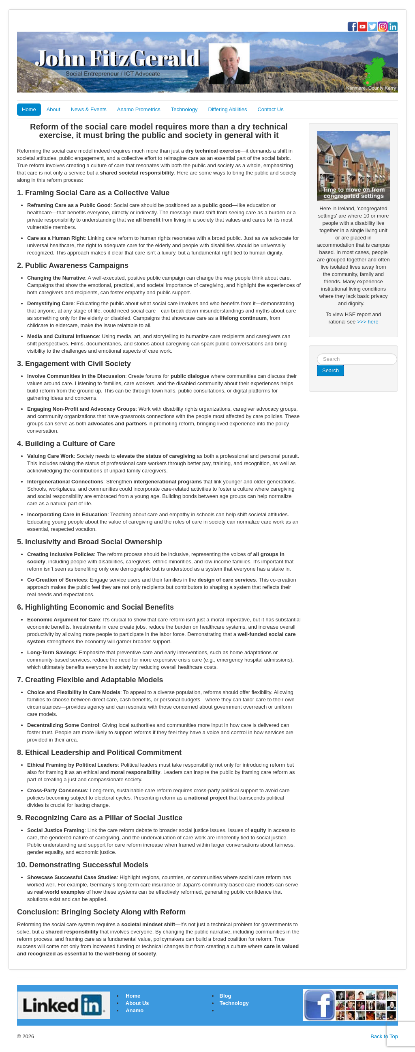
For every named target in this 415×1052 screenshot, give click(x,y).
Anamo (134, 1010)
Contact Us (270, 109)
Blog (224, 996)
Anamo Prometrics (138, 109)
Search (330, 370)
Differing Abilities (227, 109)
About (53, 109)
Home (29, 109)
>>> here (367, 322)
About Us (137, 1003)
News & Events (89, 109)
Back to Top (384, 1036)
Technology (184, 109)
